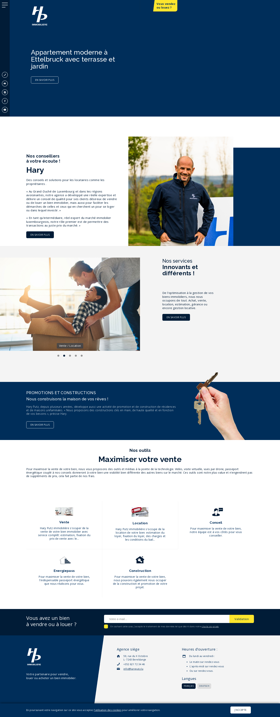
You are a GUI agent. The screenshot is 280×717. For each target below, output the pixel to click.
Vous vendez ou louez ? (166, 6)
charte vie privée (210, 626)
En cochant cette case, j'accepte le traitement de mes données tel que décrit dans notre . (164, 626)
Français (189, 686)
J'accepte (241, 710)
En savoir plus (40, 234)
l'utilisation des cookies (107, 710)
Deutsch (204, 686)
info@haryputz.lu (133, 669)
